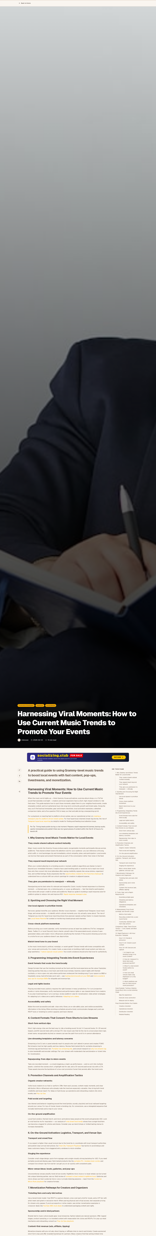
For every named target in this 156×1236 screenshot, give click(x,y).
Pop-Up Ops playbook (65, 1221)
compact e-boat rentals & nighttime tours (81, 1176)
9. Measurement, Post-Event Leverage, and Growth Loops (124, 910)
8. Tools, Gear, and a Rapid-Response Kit (124, 893)
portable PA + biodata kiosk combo (87, 1161)
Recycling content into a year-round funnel (128, 918)
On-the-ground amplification (128, 853)
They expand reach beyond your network (128, 783)
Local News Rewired (38, 919)
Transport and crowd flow (127, 863)
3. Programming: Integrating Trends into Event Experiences (126, 812)
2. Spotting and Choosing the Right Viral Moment (126, 793)
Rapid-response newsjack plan (75, 894)
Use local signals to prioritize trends (128, 797)
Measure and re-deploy (126, 1000)
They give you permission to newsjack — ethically (128, 788)
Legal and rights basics (126, 820)
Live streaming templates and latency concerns (128, 834)
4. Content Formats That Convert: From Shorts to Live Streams (126, 827)
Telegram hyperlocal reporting (39, 821)
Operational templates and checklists (127, 906)
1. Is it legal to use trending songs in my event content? (129, 954)
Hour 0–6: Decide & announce (125, 939)
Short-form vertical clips (127, 831)
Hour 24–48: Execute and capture (127, 949)
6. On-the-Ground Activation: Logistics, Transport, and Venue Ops (125, 858)
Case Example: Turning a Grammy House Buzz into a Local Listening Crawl (126, 990)
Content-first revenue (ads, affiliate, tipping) (127, 888)
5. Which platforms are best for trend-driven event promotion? (130, 983)
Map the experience (125, 995)
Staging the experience (126, 866)
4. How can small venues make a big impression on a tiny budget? (129, 976)
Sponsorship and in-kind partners (127, 884)
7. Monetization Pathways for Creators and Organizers (124, 874)
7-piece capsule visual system (51, 952)
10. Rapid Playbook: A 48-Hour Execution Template (125, 934)
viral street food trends (74, 1121)
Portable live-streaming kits (62, 1049)
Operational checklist (126, 1009)
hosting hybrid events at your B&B (77, 976)
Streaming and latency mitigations (126, 901)
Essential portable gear (126, 897)
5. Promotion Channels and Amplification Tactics (124, 844)
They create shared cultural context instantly (128, 778)
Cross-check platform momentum (126, 802)
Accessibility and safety (126, 823)
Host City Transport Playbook (70, 1146)
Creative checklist (125, 1006)
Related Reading (124, 1014)
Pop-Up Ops (41, 1093)
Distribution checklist (126, 1012)
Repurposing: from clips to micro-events (127, 839)
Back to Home (25, 3)
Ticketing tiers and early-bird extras (128, 879)
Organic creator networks (127, 848)
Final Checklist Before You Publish (126, 1003)
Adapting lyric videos (71, 996)
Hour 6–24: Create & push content (127, 944)
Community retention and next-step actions (127, 923)
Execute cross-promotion (127, 998)
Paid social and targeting (127, 851)
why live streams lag (98, 1049)
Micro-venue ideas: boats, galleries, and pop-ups (127, 869)
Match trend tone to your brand (127, 807)
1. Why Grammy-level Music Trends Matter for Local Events (126, 774)
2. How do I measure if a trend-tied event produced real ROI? (130, 961)
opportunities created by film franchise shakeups (83, 874)
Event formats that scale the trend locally (128, 816)
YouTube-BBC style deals (52, 1206)
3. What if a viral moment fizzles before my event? (130, 968)
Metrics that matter (125, 914)
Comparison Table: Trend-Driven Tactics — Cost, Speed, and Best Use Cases (126, 928)
